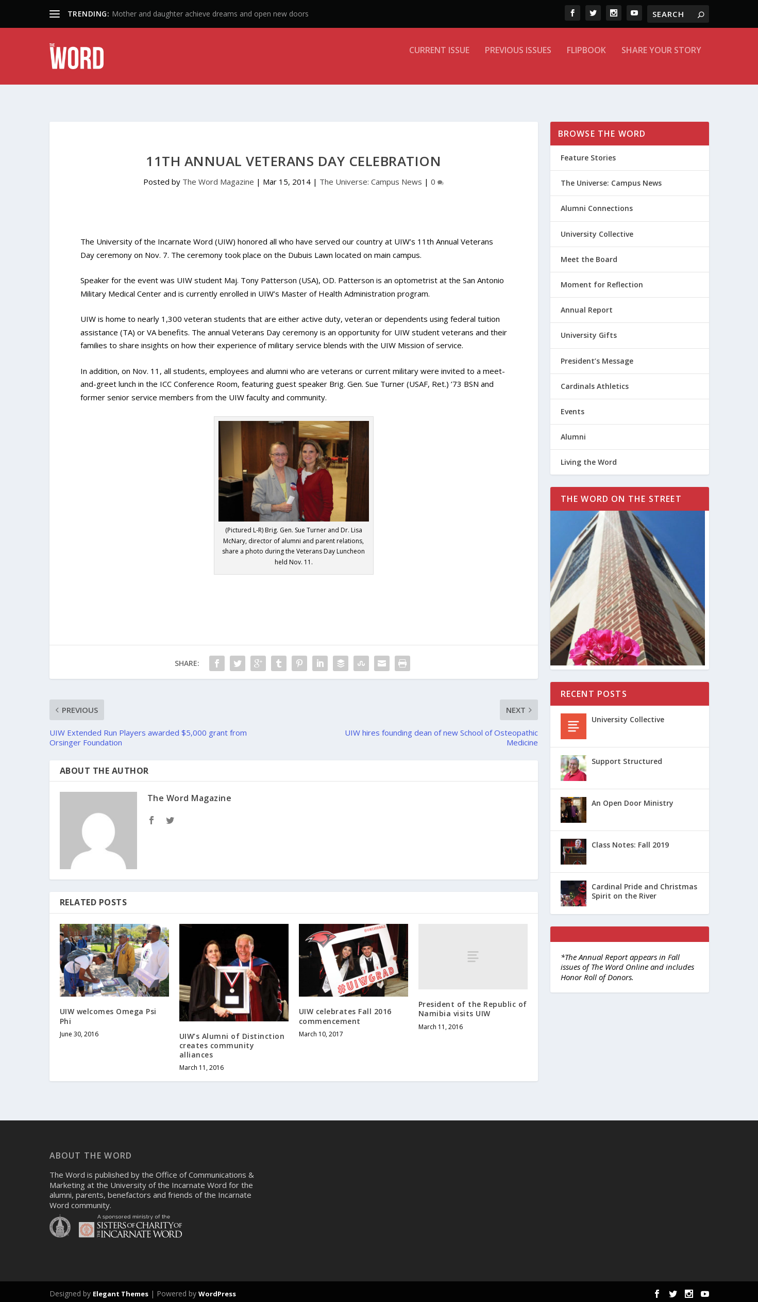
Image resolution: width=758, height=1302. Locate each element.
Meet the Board (589, 256)
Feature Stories (588, 154)
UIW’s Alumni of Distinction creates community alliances (232, 1042)
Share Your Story (661, 64)
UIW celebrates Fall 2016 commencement (345, 1012)
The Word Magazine (218, 178)
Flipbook (586, 64)
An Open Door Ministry (632, 799)
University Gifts (589, 331)
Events (572, 408)
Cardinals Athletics (595, 382)
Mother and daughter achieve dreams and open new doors (210, 14)
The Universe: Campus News (370, 178)
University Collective (597, 230)
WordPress (217, 1290)
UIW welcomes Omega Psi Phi (108, 1012)
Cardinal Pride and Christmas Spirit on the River (644, 887)
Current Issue (439, 64)
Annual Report (587, 306)
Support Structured (627, 757)
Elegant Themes (120, 1290)
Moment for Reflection (602, 281)
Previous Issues (518, 64)
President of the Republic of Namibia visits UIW (472, 1005)
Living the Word (589, 458)
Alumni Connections (597, 204)
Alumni (573, 433)
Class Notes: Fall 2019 (630, 841)
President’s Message (597, 357)
